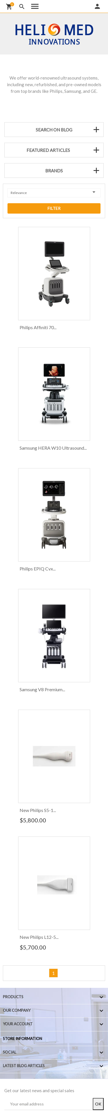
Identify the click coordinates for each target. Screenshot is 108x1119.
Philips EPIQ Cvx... (38, 568)
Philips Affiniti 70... (38, 327)
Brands (54, 170)
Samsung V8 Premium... (42, 689)
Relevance (54, 192)
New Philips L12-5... (39, 937)
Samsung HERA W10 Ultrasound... (53, 448)
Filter (54, 208)
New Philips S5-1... (38, 810)
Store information (22, 1038)
